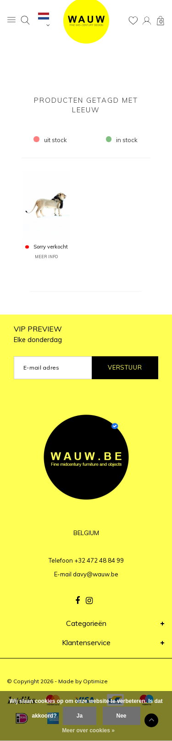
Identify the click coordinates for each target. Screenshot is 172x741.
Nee (122, 716)
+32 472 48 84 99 (99, 560)
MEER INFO (46, 256)
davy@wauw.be (95, 574)
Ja (80, 716)
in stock (122, 140)
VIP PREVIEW (38, 334)
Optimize (95, 681)
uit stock (50, 140)
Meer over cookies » (88, 730)
